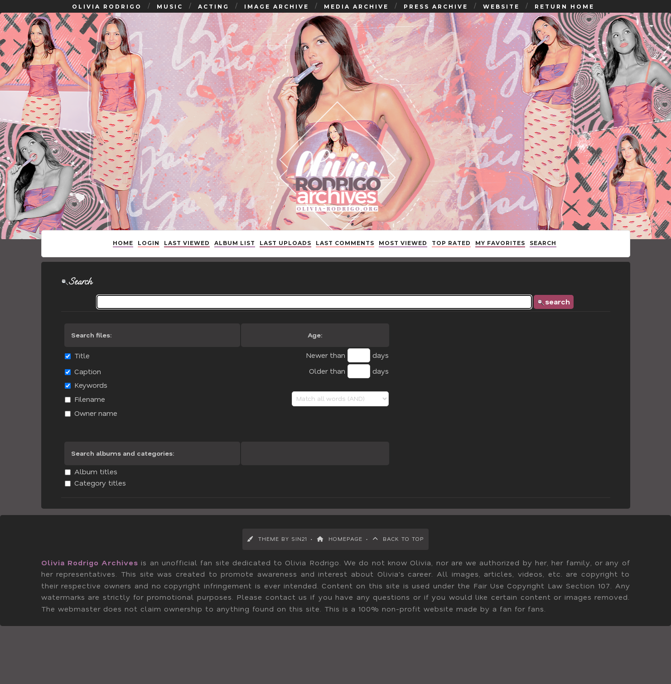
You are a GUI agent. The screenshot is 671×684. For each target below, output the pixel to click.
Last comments (345, 255)
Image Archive (276, 15)
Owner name (84, 431)
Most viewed (403, 255)
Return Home (564, 15)
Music (170, 15)
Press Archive (436, 15)
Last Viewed (187, 255)
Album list (234, 255)
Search (543, 255)
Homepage (339, 555)
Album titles (84, 489)
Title (71, 373)
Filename (78, 417)
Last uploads (285, 255)
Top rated (451, 255)
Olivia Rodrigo (107, 15)
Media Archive (356, 15)
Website (501, 15)
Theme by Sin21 (277, 555)
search (562, 319)
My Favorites (500, 255)
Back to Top (398, 555)
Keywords (80, 403)
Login (148, 255)
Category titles (89, 501)
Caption (76, 389)
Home (123, 255)
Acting (213, 15)
